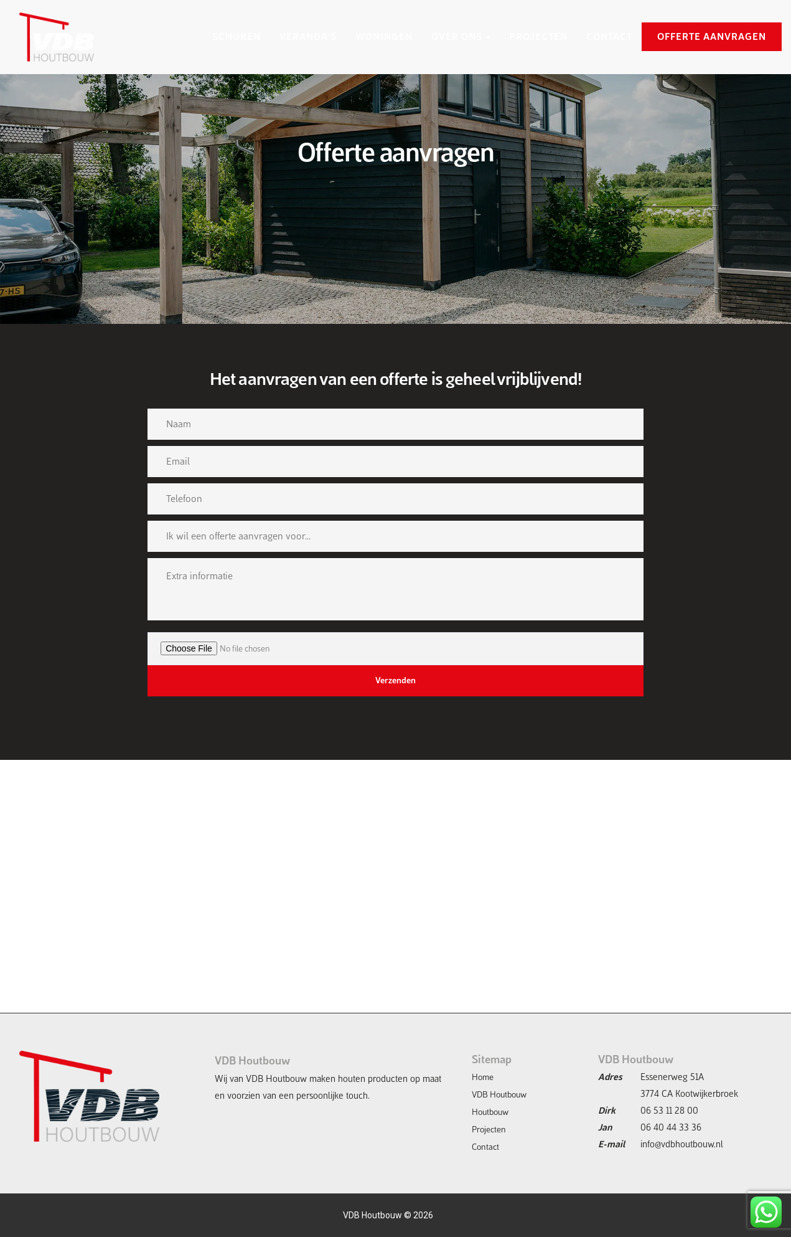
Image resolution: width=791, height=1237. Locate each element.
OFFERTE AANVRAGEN (711, 36)
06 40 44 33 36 (670, 1127)
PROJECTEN (538, 36)
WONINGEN (384, 36)
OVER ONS (456, 36)
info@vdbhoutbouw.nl (681, 1144)
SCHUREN (236, 36)
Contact (485, 1147)
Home (483, 1077)
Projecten (489, 1129)
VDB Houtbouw (499, 1094)
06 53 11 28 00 (669, 1110)
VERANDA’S (308, 36)
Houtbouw (490, 1112)
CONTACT (609, 36)
